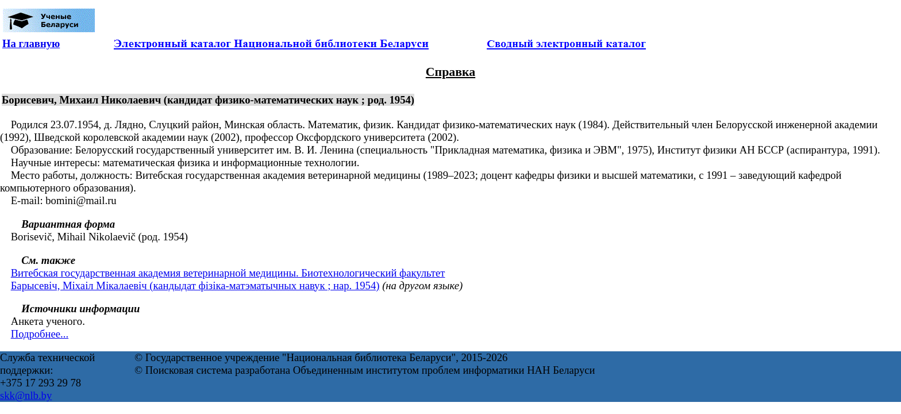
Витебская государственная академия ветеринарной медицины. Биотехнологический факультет (228, 273)
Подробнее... (39, 334)
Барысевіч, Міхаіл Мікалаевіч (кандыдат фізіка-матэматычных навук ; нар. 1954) (195, 285)
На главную (31, 43)
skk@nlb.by (26, 395)
